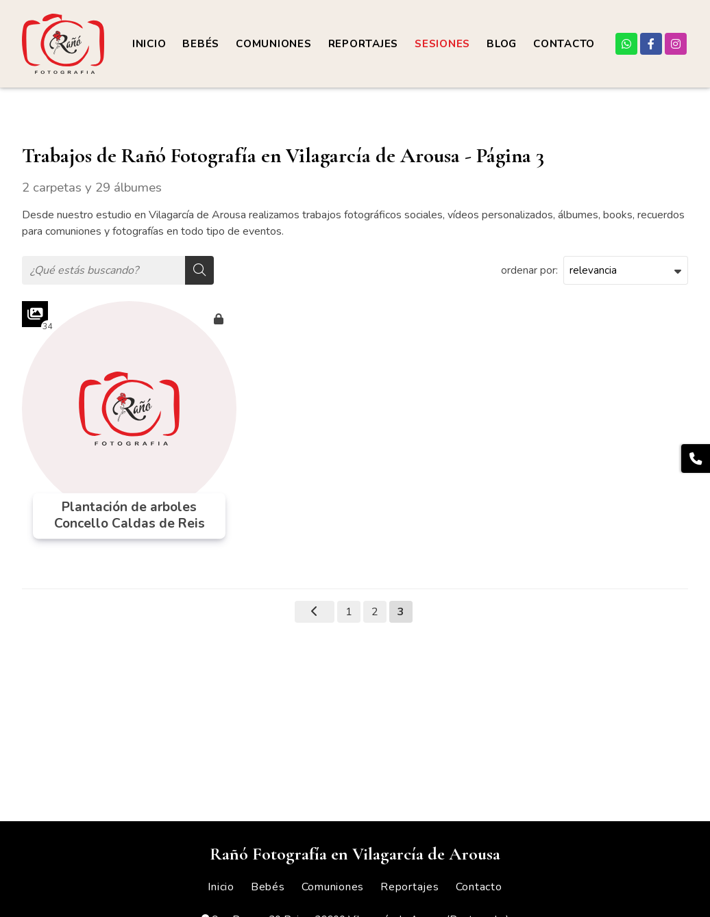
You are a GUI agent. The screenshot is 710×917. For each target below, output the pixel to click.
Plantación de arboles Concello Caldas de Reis (129, 516)
